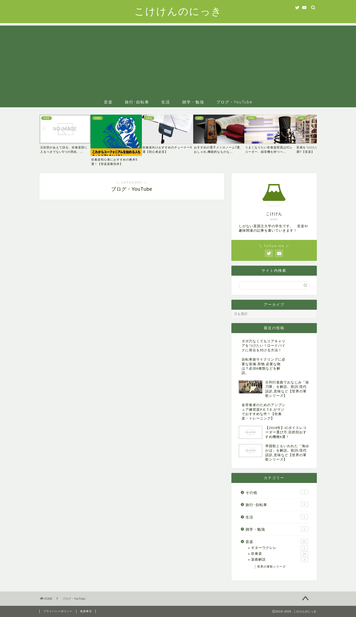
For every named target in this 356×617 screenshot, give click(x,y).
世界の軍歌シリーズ (271, 566)
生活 (165, 102)
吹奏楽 (279, 553)
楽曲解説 (279, 559)
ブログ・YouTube (234, 102)
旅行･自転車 (137, 102)
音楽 (108, 102)
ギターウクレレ (279, 547)
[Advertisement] (178, 60)
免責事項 (86, 611)
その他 (277, 492)
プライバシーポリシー (58, 611)
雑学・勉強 (193, 102)
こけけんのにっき (178, 11)
